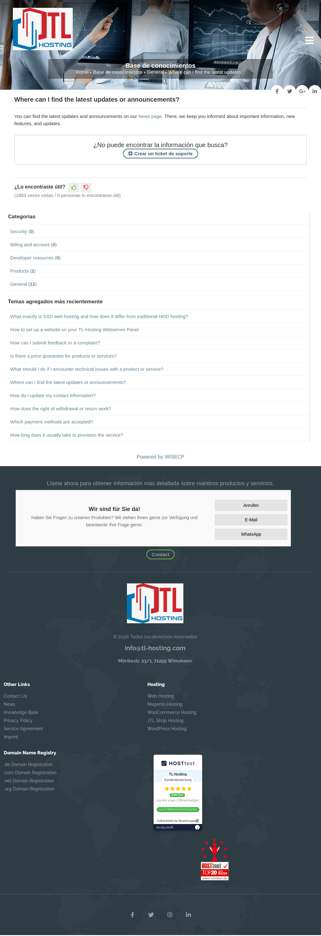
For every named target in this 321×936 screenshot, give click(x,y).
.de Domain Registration (28, 765)
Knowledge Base (21, 713)
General (155, 73)
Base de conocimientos (118, 73)
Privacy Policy (18, 721)
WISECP (174, 457)
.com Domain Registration (30, 773)
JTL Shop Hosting (165, 721)
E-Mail (251, 520)
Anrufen (251, 506)
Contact (160, 555)
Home (83, 73)
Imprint (11, 737)
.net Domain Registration (29, 781)
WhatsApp (251, 535)
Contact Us (15, 696)
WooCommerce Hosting (172, 713)
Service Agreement (23, 729)
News (9, 705)
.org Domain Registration (29, 789)
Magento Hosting (164, 705)
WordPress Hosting (167, 729)
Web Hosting (160, 696)
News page (150, 117)
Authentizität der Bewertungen (178, 821)
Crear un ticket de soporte (160, 154)
